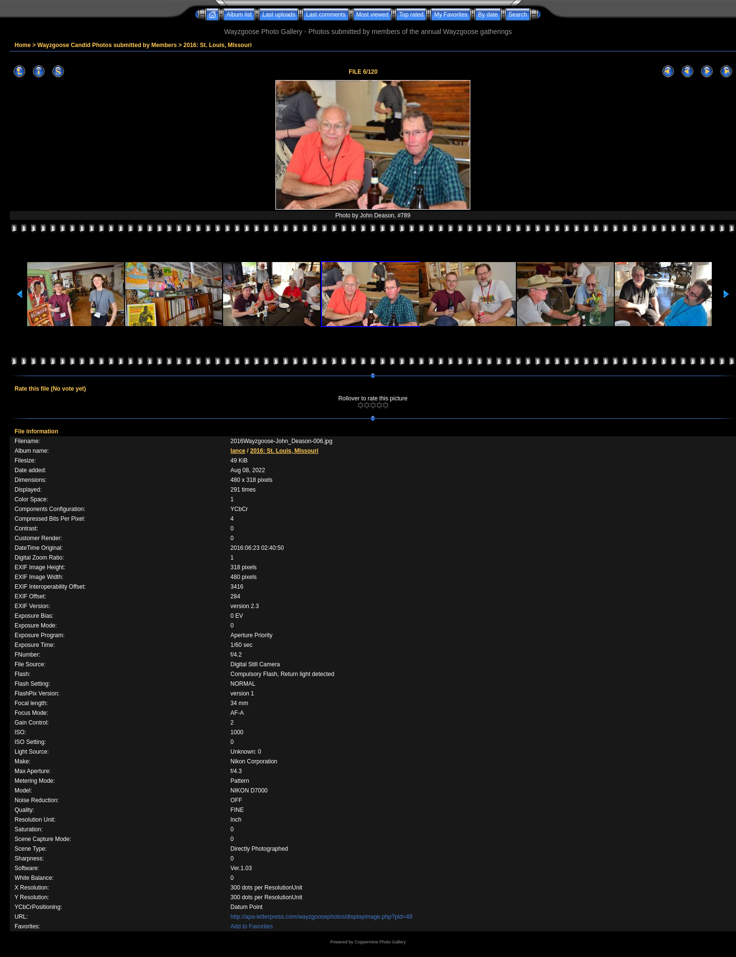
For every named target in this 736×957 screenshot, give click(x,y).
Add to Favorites (251, 926)
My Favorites (450, 14)
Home (23, 45)
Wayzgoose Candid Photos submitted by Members (107, 45)
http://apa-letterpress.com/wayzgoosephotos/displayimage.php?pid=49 (321, 916)
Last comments (325, 14)
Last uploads (278, 14)
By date (488, 14)
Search (518, 14)
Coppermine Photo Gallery (380, 942)
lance (237, 450)
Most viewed (372, 14)
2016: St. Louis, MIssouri (217, 45)
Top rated (411, 14)
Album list (239, 14)
